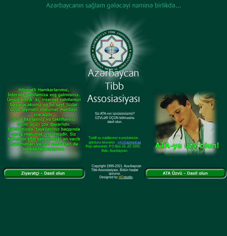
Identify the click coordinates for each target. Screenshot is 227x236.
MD (121, 177)
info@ (129, 142)
